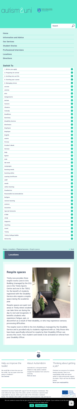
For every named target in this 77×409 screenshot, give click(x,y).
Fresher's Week (38, 145)
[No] (74, 403)
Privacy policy (41, 405)
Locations (7, 54)
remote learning (38, 200)
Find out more (31, 376)
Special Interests (38, 211)
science (38, 204)
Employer (38, 131)
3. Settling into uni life (38, 76)
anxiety (38, 90)
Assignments (38, 97)
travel (38, 228)
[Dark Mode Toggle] (71, 403)
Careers (38, 104)
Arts (38, 93)
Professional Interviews (13, 50)
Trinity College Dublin (38, 235)
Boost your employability (60, 382)
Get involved (5, 376)
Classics (38, 107)
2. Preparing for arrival (38, 72)
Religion (38, 197)
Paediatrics (38, 190)
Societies (38, 207)
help (38, 152)
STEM (38, 214)
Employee (38, 128)
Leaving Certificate (38, 176)
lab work (38, 162)
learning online (38, 173)
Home (5, 33)
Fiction (38, 142)
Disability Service (38, 121)
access (38, 86)
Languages (38, 166)
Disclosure (38, 124)
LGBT (38, 180)
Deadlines (38, 114)
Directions (7, 58)
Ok (32, 405)
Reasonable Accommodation (38, 193)
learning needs (38, 169)
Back (71, 249)
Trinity (38, 232)
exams (38, 138)
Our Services (8, 41)
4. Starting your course (38, 79)
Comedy (38, 111)
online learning (38, 187)
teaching (38, 225)
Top (38, 355)
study (38, 218)
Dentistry (38, 117)
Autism (38, 100)
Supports (38, 221)
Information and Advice (13, 37)
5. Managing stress (38, 83)
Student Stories (10, 45)
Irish (38, 159)
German (38, 149)
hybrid (38, 155)
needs (38, 183)
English (38, 135)
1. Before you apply (38, 69)
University (38, 239)
